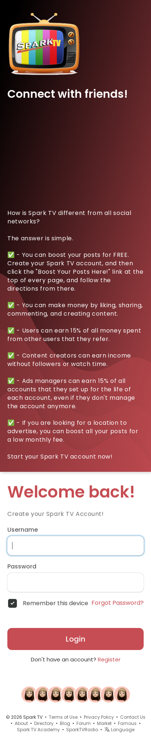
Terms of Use (63, 717)
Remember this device (55, 603)
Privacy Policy (99, 717)
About (21, 723)
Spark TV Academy (38, 729)
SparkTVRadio (82, 729)
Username (22, 530)
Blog (65, 723)
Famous (127, 723)
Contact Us (132, 717)
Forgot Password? (117, 603)
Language (119, 729)
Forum (83, 723)
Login (75, 639)
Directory (44, 723)
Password (21, 567)
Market (104, 723)
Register (109, 659)
